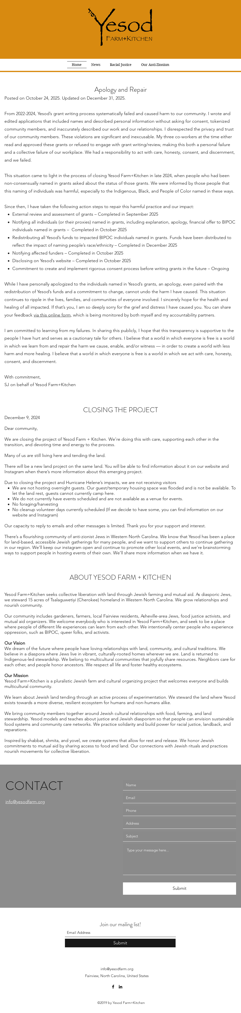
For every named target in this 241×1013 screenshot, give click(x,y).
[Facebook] (113, 986)
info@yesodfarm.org (117, 969)
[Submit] (179, 888)
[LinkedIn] (120, 986)
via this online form (52, 315)
